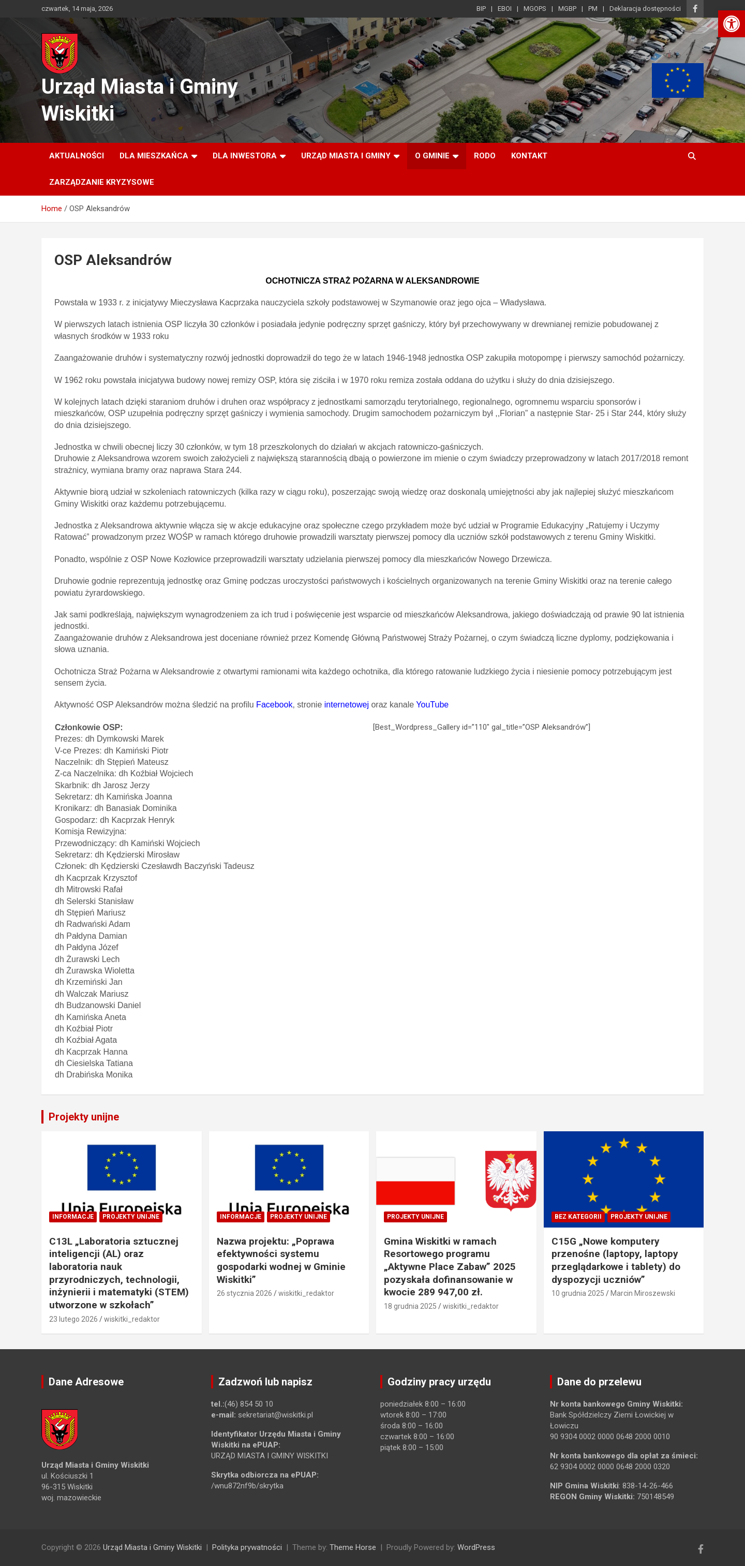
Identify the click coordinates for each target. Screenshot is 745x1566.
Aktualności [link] (76, 155)
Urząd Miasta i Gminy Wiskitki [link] (152, 1547)
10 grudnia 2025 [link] (578, 1293)
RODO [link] (485, 155)
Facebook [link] (274, 704)
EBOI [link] (505, 8)
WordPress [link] (476, 1547)
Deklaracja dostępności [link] (645, 8)
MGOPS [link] (535, 8)
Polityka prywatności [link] (247, 1547)
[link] (731, 23)
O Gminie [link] (432, 155)
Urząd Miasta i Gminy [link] (346, 155)
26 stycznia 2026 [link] (244, 1293)
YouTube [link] (432, 704)
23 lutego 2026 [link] (73, 1319)
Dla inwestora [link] (245, 155)
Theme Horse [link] (353, 1547)
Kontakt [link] (529, 155)
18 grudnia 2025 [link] (410, 1306)
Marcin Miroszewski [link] (642, 1293)
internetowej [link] (346, 704)
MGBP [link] (567, 8)
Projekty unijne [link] (84, 1117)
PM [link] (593, 8)
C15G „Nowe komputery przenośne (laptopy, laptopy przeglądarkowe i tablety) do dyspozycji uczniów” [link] (616, 1260)
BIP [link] (481, 8)
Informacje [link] (73, 1216)
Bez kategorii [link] (578, 1216)
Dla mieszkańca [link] (154, 155)
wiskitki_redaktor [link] (132, 1319)
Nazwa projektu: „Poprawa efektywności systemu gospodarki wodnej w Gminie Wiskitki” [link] (281, 1260)
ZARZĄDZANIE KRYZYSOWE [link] (101, 182)
